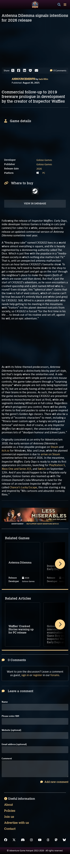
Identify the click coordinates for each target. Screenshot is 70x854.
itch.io (5, 450)
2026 (39, 168)
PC (43, 172)
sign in (25, 675)
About (8, 805)
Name (5, 701)
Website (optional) (11, 730)
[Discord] (23, 840)
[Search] (59, 4)
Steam (54, 447)
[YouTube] (39, 840)
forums (54, 675)
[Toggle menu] (65, 5)
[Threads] (48, 840)
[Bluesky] (64, 840)
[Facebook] (5, 840)
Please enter (10, 716)
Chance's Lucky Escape (23, 487)
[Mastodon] (56, 840)
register (37, 675)
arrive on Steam (50, 454)
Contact (10, 829)
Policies (9, 811)
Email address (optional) (14, 744)
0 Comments (58, 70)
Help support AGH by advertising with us (42, 524)
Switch (42, 469)
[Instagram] (31, 840)
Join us (9, 817)
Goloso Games (44, 160)
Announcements (23, 79)
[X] (14, 840)
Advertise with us (16, 823)
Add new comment (54, 781)
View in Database (35, 203)
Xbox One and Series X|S (16, 469)
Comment (7, 758)
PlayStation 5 (57, 465)
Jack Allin (43, 79)
